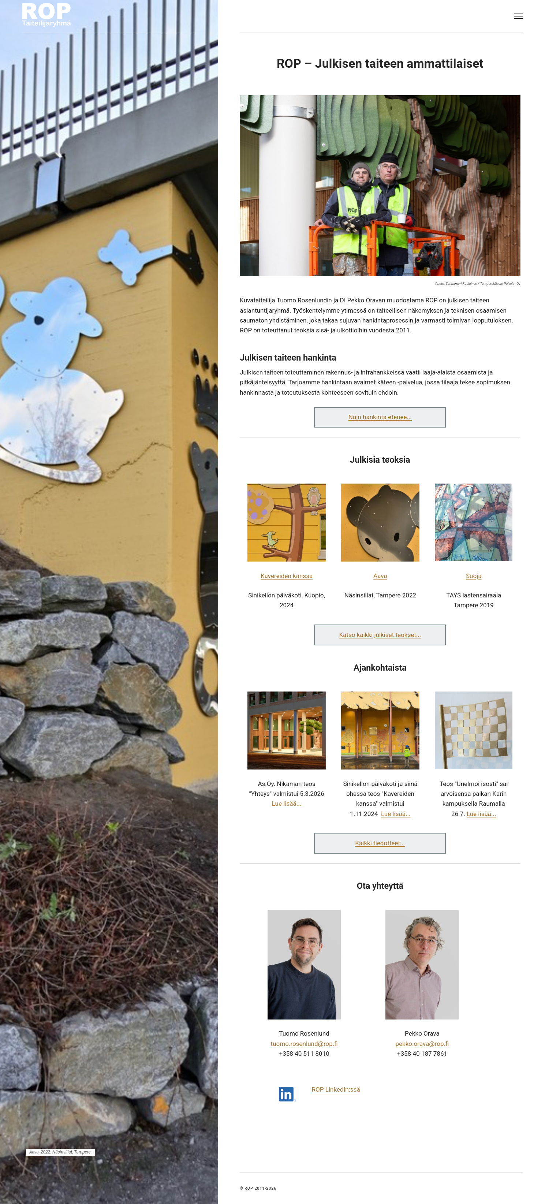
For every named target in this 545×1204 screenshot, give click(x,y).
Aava (380, 575)
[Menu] (518, 16)
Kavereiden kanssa (287, 575)
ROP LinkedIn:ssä (336, 1089)
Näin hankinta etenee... (380, 417)
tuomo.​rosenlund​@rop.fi (304, 1043)
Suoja (474, 575)
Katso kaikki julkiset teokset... (380, 634)
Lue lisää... (287, 803)
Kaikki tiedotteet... (380, 843)
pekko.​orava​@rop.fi (422, 1043)
